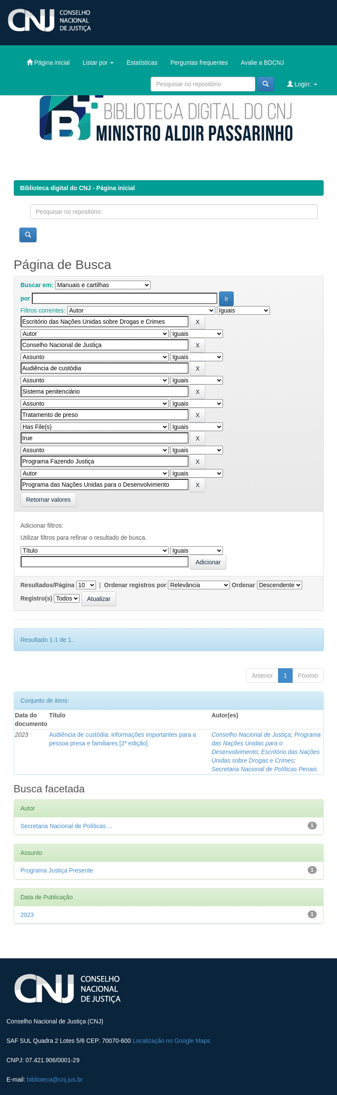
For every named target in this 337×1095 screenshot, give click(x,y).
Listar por (98, 62)
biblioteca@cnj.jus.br (54, 1079)
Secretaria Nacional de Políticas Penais (264, 769)
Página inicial (48, 62)
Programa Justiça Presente (57, 870)
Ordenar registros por (135, 585)
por (26, 298)
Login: (302, 84)
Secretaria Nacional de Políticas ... (67, 826)
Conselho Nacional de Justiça (251, 734)
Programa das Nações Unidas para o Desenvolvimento (266, 743)
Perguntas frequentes (199, 62)
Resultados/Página (47, 585)
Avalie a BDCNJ (262, 62)
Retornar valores (48, 499)
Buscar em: (37, 285)
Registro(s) (37, 598)
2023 (27, 914)
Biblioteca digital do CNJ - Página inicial (77, 188)
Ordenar (243, 585)
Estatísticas (142, 62)
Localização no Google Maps (171, 1040)
